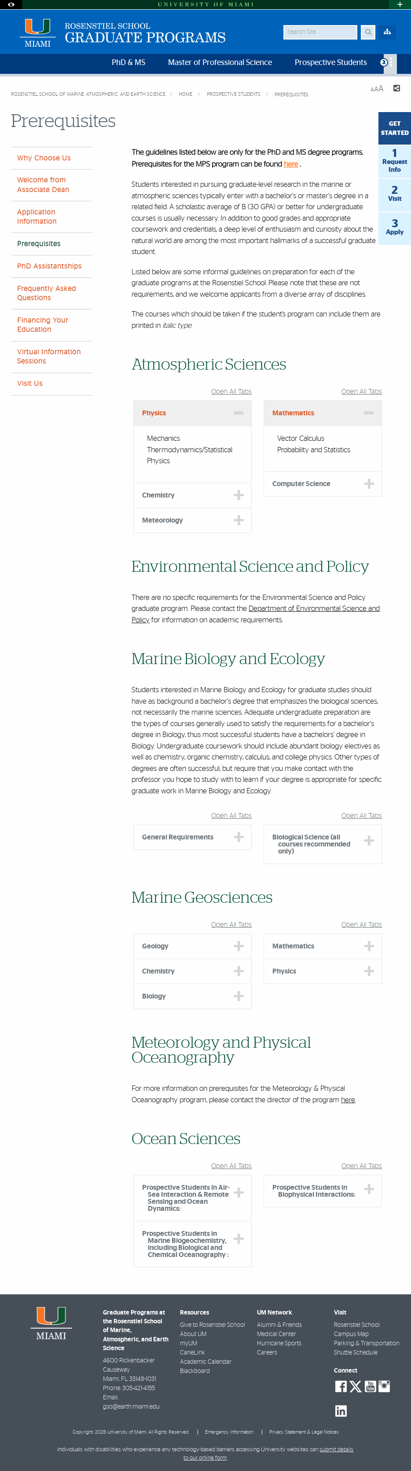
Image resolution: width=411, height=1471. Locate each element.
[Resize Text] (377, 89)
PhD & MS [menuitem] (128, 63)
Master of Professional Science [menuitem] (220, 63)
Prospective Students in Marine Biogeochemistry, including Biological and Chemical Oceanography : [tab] (185, 1244)
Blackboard (195, 1371)
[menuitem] (390, 64)
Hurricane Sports (279, 1343)
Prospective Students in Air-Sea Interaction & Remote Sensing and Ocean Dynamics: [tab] (186, 1198)
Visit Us (30, 383)
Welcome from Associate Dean (43, 185)
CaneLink (192, 1353)
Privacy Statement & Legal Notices (304, 1432)
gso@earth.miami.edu (131, 1407)
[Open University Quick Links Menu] (400, 4)
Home (186, 94)
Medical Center (276, 1334)
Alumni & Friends (279, 1325)
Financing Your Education (42, 325)
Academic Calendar (205, 1362)
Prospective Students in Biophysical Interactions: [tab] (314, 1191)
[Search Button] (368, 32)
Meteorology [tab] (162, 520)
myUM (188, 1343)
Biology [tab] (154, 996)
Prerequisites (291, 94)
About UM (193, 1334)
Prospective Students (234, 94)
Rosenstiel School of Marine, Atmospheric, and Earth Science (88, 94)
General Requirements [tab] (177, 837)
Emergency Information (229, 1432)
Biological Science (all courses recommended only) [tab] (311, 844)
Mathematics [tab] (293, 413)
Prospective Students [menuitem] (331, 63)
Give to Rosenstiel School (212, 1325)
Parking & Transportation (367, 1343)
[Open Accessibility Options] (11, 4)
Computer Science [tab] (301, 483)
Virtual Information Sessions (49, 357)
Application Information (37, 217)
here (291, 164)
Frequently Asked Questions (46, 293)
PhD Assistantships (49, 266)
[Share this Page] (395, 89)
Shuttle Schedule (356, 1353)
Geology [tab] (155, 946)
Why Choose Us (44, 158)
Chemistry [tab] (158, 495)
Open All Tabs (231, 391)
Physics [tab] (154, 413)
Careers (267, 1353)
